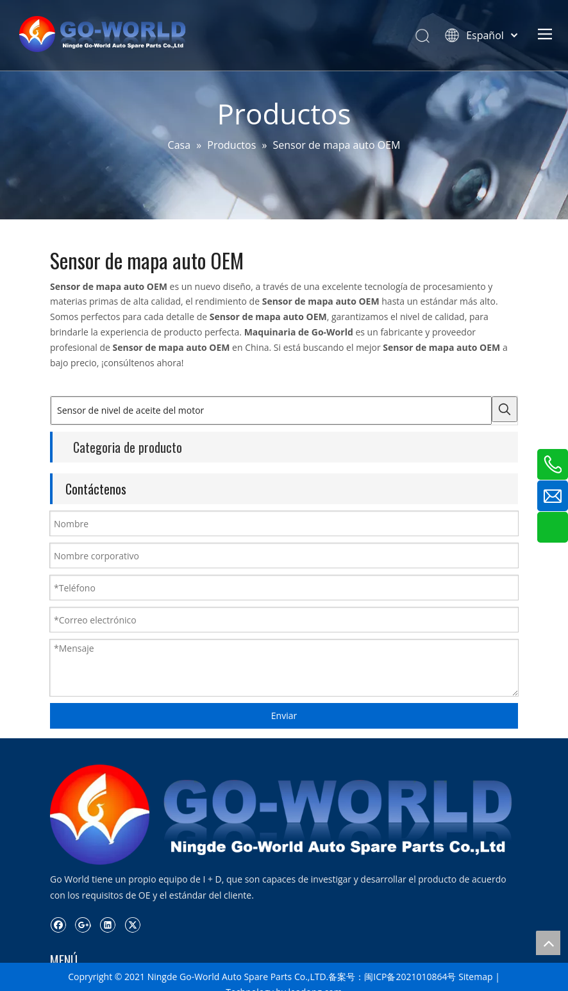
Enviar (284, 715)
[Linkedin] (107, 924)
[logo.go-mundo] (284, 814)
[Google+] (83, 924)
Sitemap (475, 976)
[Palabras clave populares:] (504, 409)
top (548, 943)
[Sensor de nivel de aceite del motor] (271, 410)
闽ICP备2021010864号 (410, 976)
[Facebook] (58, 924)
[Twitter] (132, 924)
